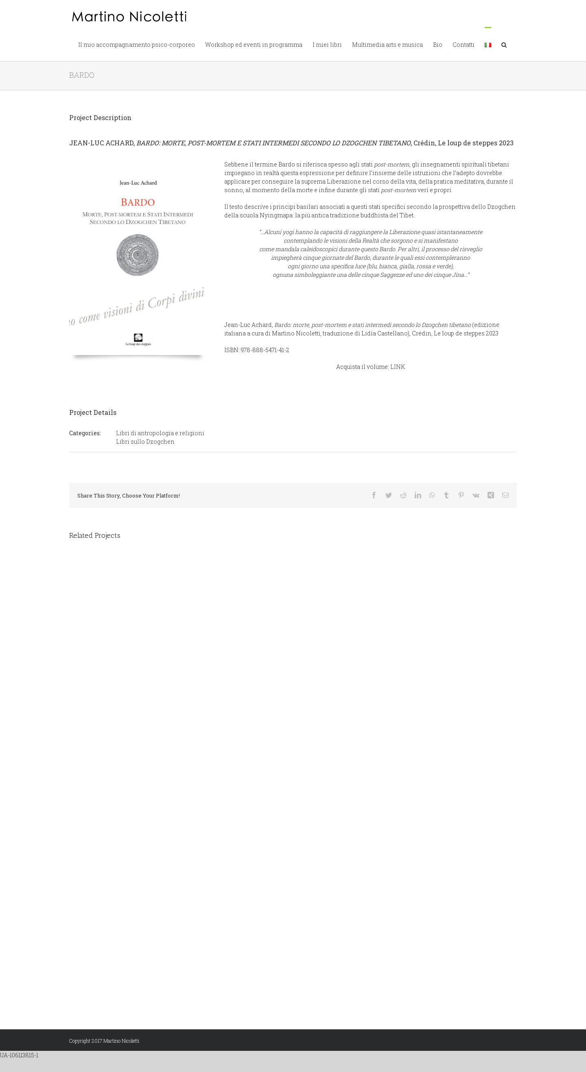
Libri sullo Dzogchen (145, 441)
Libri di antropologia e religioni (160, 433)
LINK (397, 366)
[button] (504, 44)
